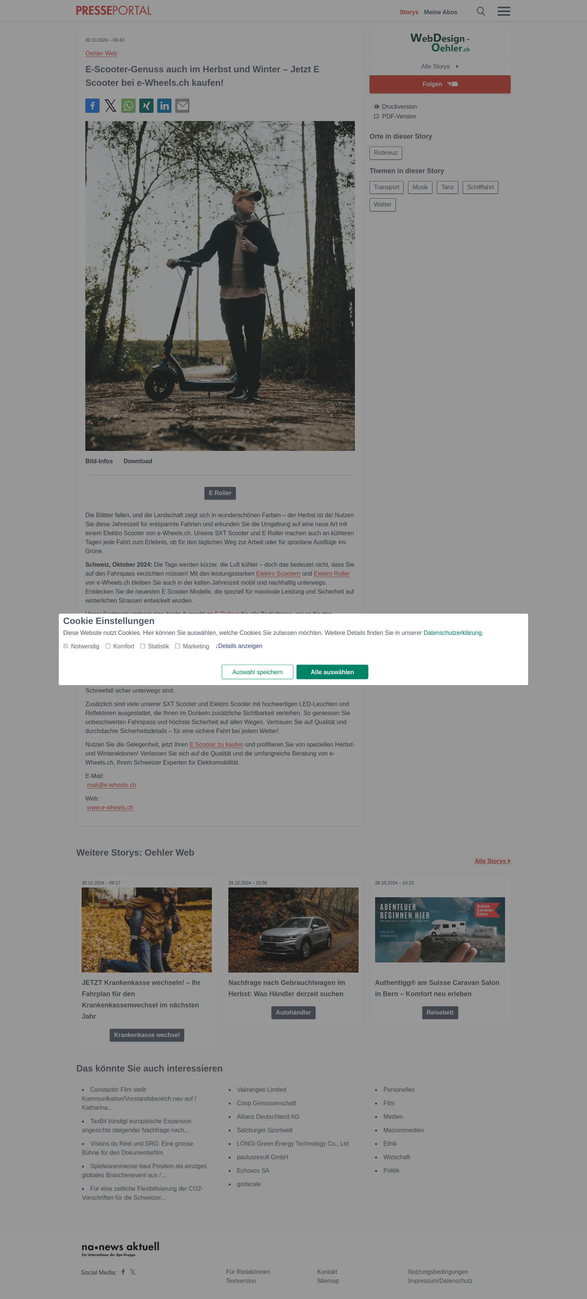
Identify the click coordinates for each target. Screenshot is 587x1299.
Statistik (158, 646)
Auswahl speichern (257, 672)
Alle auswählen (332, 672)
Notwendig (85, 646)
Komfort (123, 646)
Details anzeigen (240, 646)
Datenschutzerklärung (452, 633)
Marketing (196, 646)
